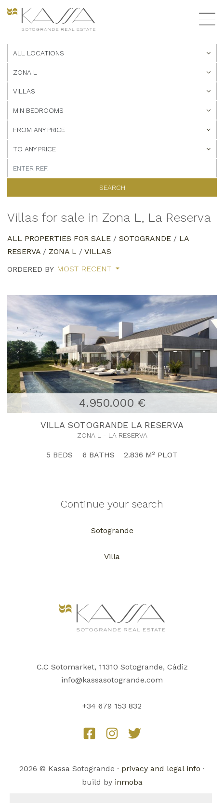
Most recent (85, 269)
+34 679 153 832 (112, 705)
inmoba (129, 782)
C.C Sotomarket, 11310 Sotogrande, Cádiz (112, 666)
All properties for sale (59, 238)
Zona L (63, 251)
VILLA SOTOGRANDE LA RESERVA (112, 425)
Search (112, 187)
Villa (112, 556)
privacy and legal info (160, 768)
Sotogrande (145, 238)
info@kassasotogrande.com (112, 679)
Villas (97, 251)
